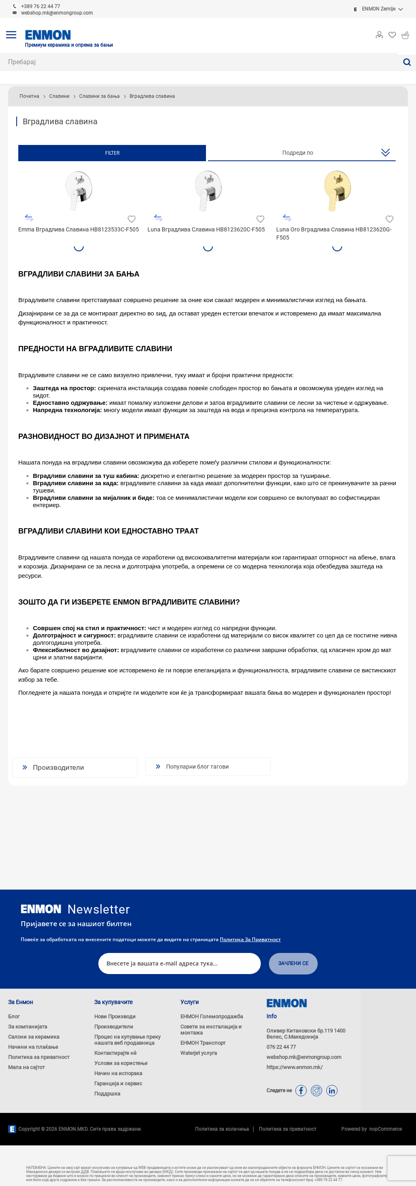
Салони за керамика (33, 1037)
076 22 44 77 (281, 1047)
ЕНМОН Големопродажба (211, 1016)
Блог (14, 1016)
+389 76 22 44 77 (40, 6)
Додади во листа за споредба (29, 218)
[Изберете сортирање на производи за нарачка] (302, 153)
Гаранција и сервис (118, 1083)
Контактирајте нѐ (115, 1053)
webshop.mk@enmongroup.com (57, 13)
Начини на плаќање (33, 1047)
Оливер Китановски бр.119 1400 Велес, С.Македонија (305, 1034)
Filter (112, 153)
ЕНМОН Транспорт (202, 1043)
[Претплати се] (179, 963)
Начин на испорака (118, 1073)
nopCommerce (384, 1129)
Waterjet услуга (198, 1053)
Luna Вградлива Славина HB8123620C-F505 (206, 229)
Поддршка (107, 1094)
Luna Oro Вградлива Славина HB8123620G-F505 (334, 233)
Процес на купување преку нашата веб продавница (127, 1040)
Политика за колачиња (222, 1129)
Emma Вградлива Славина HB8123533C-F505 (78, 229)
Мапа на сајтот (26, 1067)
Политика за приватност (250, 939)
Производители (113, 1027)
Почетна (29, 96)
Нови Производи (115, 1016)
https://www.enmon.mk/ (294, 1067)
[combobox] (199, 62)
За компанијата (27, 1027)
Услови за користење (120, 1063)
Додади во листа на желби (131, 218)
